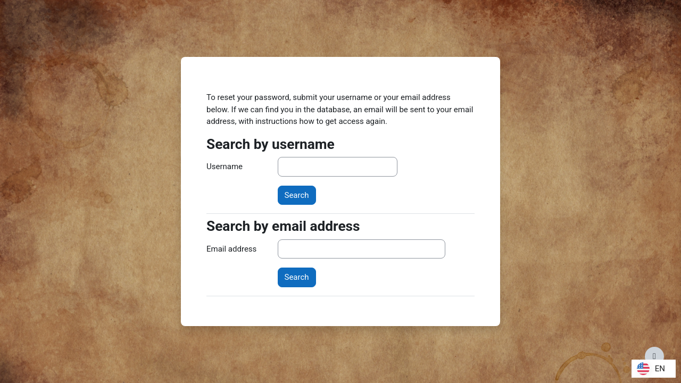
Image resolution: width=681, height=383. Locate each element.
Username (224, 166)
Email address (231, 249)
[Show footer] (654, 356)
